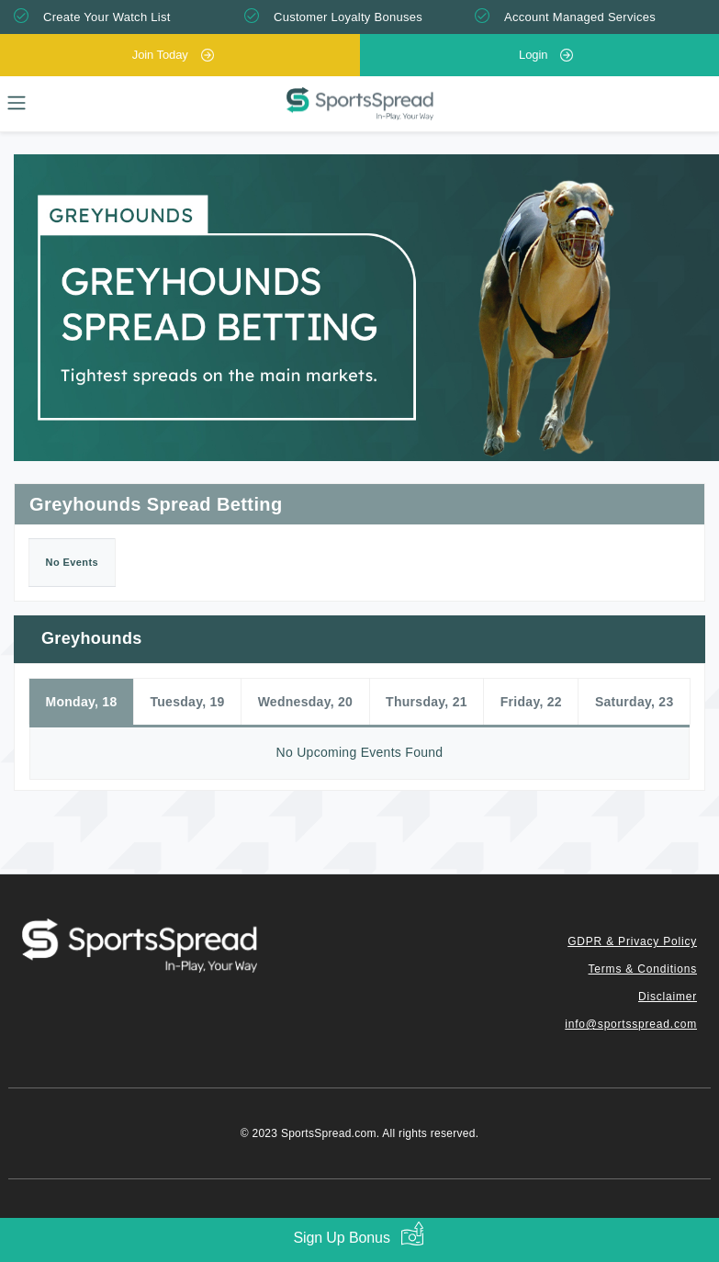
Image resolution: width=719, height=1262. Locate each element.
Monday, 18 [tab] (81, 701)
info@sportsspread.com (631, 1024)
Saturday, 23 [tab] (634, 701)
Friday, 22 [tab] (531, 701)
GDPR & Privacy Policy (632, 941)
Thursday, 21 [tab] (426, 701)
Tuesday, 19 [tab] (187, 701)
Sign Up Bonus (341, 1237)
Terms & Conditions (643, 969)
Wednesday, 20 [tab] (306, 701)
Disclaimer (667, 996)
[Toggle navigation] (16, 103)
